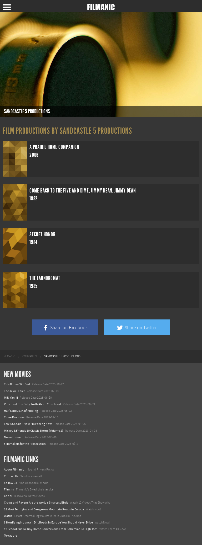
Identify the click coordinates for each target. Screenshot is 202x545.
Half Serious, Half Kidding (21, 411)
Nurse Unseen (13, 437)
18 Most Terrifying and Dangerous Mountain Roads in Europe (44, 509)
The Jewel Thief (14, 391)
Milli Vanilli (11, 397)
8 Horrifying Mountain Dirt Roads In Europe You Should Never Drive (48, 522)
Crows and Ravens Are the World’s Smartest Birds (36, 502)
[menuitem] (9, 356)
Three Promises (14, 417)
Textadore (10, 535)
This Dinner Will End (17, 384)
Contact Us (11, 476)
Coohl (8, 496)
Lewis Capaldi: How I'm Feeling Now (28, 424)
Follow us (10, 483)
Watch (8, 516)
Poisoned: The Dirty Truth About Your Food (32, 404)
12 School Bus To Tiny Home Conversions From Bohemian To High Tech (51, 529)
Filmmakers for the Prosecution (25, 444)
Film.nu (9, 489)
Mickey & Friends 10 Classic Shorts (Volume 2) (33, 430)
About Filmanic (14, 469)
